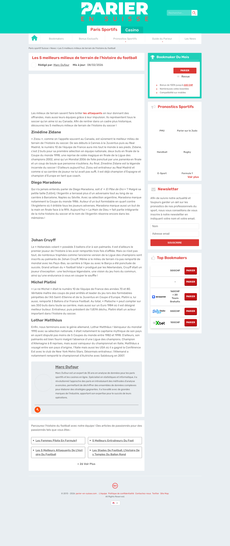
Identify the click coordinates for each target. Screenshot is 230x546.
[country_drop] (118, 503)
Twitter (155, 493)
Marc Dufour (67, 367)
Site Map (164, 493)
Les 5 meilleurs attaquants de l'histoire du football (59, 452)
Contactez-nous (143, 493)
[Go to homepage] (35, 39)
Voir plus (193, 177)
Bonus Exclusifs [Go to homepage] (88, 38)
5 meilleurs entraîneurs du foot (113, 440)
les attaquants (92, 113)
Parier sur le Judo (187, 130)
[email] (174, 234)
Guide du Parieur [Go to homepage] (162, 38)
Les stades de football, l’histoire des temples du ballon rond (116, 452)
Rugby (187, 152)
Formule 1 (187, 173)
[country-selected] (113, 503)
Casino (132, 30)
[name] (174, 226)
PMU (162, 130)
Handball (162, 152)
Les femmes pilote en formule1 (56, 440)
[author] (33, 65)
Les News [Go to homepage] (190, 38)
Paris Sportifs (103, 29)
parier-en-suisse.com (86, 493)
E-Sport (162, 173)
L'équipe (103, 493)
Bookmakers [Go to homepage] (56, 38)
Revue (183, 76)
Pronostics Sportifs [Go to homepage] (125, 38)
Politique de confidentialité (121, 493)
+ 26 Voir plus (86, 464)
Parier (184, 70)
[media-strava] (38, 410)
